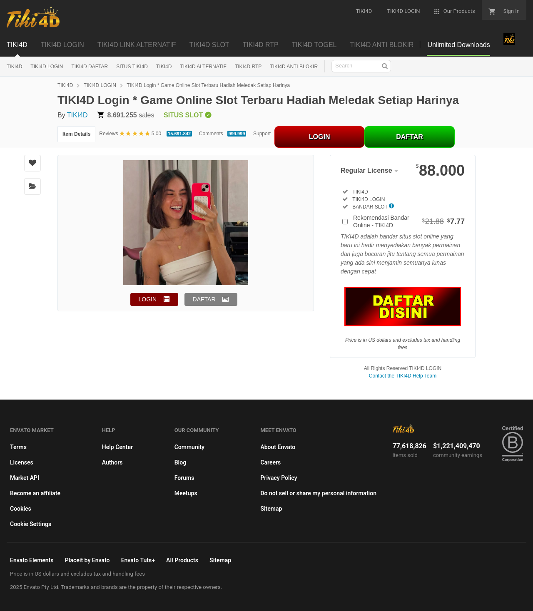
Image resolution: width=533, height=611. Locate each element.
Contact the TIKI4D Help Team (402, 376)
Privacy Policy (278, 477)
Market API (24, 477)
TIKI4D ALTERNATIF (203, 67)
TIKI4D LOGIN (46, 67)
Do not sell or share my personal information (318, 493)
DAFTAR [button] (204, 299)
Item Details (76, 134)
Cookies (20, 508)
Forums (184, 477)
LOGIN (319, 136)
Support (262, 134)
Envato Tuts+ (138, 560)
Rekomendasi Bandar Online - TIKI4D (409, 221)
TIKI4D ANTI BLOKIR (294, 67)
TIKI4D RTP (248, 67)
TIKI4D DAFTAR (89, 67)
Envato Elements (32, 560)
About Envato (277, 447)
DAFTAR (409, 136)
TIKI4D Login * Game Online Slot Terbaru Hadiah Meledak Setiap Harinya (208, 85)
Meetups (185, 493)
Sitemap (271, 508)
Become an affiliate (35, 493)
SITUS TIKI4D (132, 67)
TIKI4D (14, 67)
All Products (182, 560)
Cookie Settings (30, 524)
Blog (180, 462)
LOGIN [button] (148, 299)
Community (189, 447)
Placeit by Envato (87, 560)
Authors (112, 462)
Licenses (21, 462)
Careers (270, 462)
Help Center (117, 447)
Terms (18, 447)
